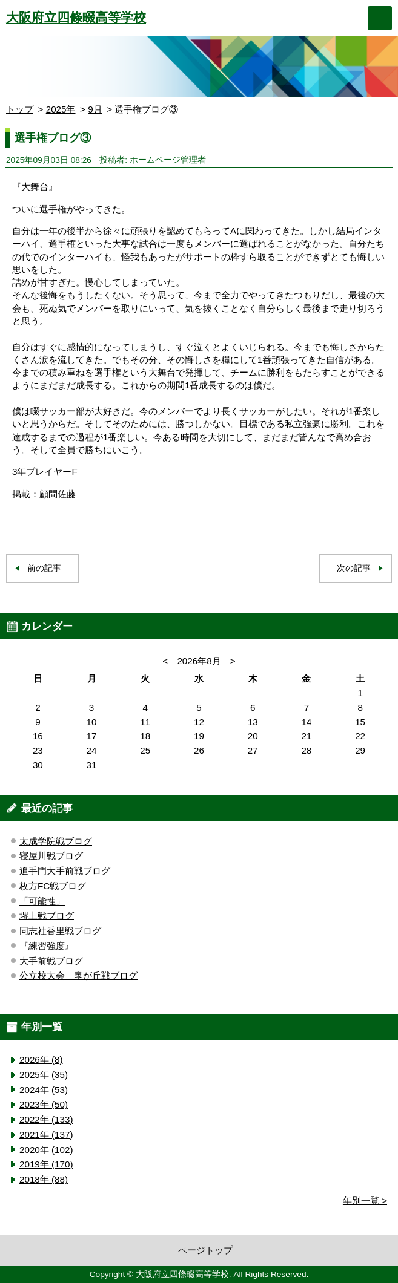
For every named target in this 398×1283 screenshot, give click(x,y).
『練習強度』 (46, 946)
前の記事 (44, 568)
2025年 (61, 109)
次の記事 (354, 568)
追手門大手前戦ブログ (64, 871)
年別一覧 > (365, 1200)
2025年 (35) (43, 1074)
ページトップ (205, 1250)
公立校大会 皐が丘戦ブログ (78, 975)
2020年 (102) (46, 1149)
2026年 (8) (41, 1059)
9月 (95, 109)
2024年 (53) (43, 1090)
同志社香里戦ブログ (60, 931)
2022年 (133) (46, 1119)
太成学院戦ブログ (55, 841)
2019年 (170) (46, 1164)
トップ (19, 109)
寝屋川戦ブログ (51, 855)
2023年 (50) (43, 1104)
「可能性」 (42, 901)
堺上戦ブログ (46, 915)
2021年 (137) (46, 1134)
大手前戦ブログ (51, 961)
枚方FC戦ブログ (52, 886)
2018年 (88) (43, 1179)
